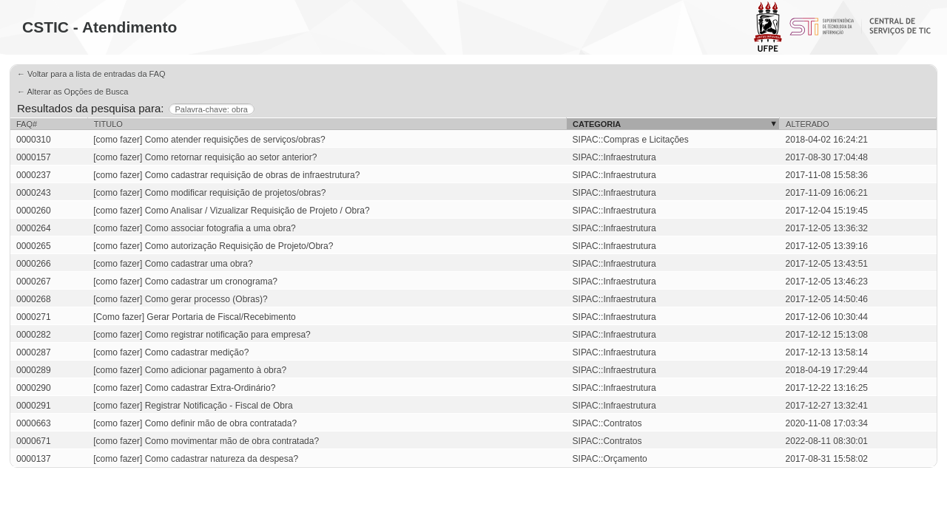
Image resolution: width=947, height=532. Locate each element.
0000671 (33, 441)
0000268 (33, 299)
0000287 (33, 352)
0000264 (33, 228)
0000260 (33, 210)
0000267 (33, 281)
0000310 (33, 139)
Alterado (807, 124)
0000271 (33, 317)
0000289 (33, 370)
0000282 (33, 335)
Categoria (597, 124)
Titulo (108, 124)
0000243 (33, 193)
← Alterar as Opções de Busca (72, 91)
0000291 (33, 405)
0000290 (33, 388)
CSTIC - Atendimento (99, 26)
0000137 (33, 459)
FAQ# (26, 124)
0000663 (33, 423)
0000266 (33, 264)
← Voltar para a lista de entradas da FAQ (91, 73)
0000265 (33, 246)
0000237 (33, 175)
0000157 (33, 157)
